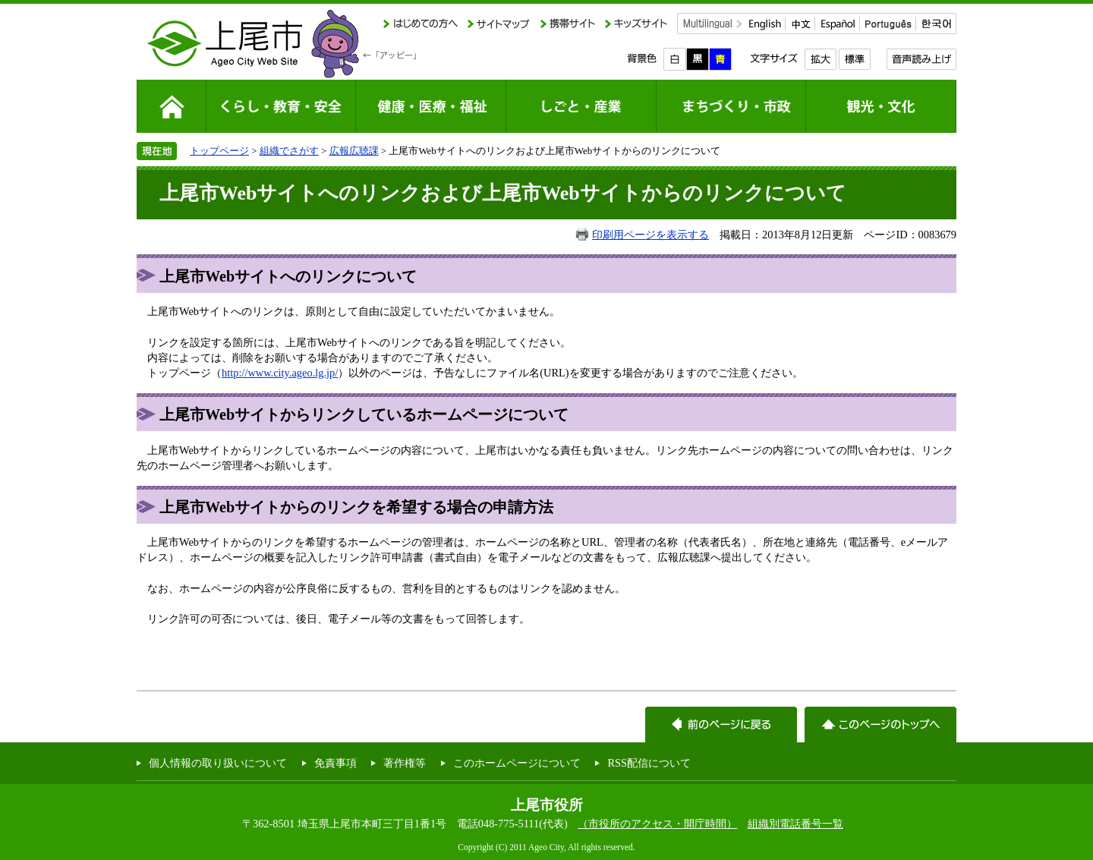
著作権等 (404, 763)
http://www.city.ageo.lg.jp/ (280, 373)
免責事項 (335, 763)
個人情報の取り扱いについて (218, 763)
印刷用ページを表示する (650, 234)
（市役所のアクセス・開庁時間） (657, 823)
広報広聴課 (354, 150)
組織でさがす (289, 150)
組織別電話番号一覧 (795, 823)
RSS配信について (649, 763)
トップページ (219, 150)
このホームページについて (517, 763)
